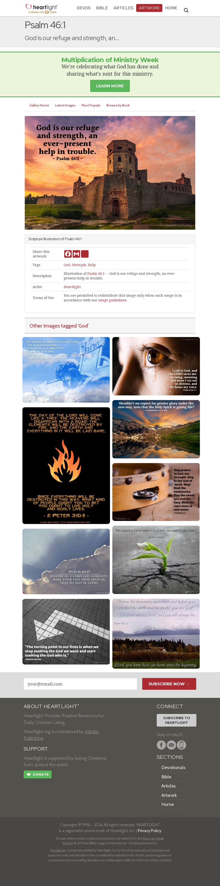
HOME (171, 8)
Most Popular (91, 105)
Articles (123, 8)
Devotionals (173, 767)
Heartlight (72, 287)
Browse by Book (118, 105)
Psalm (70, 238)
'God (83, 325)
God (67, 265)
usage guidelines (112, 300)
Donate (38, 775)
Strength (79, 265)
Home (167, 804)
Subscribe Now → (169, 684)
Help (92, 265)
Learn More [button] (110, 86)
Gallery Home (39, 105)
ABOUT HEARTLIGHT (51, 706)
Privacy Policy (149, 830)
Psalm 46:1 (96, 273)
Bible (102, 8)
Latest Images (65, 105)
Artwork (149, 8)
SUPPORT (36, 748)
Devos (84, 8)
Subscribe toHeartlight (176, 720)
